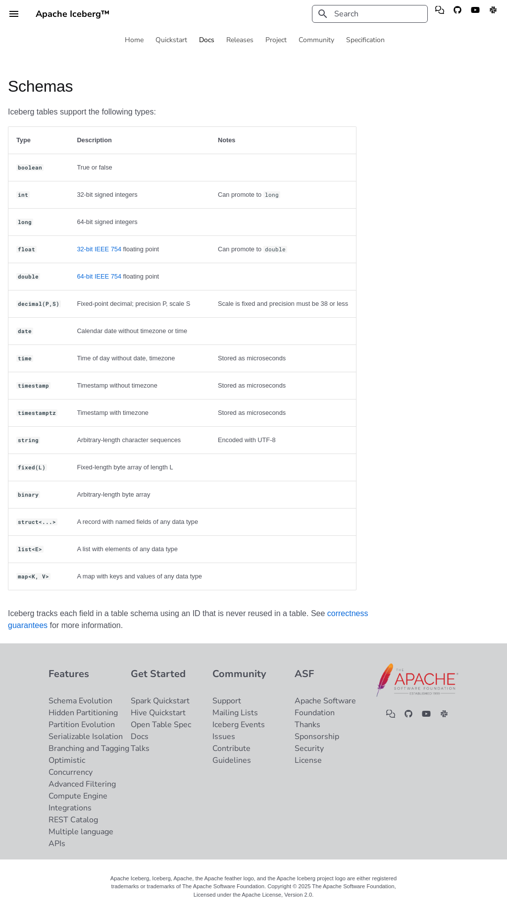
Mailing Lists (235, 712)
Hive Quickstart (158, 712)
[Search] (370, 14)
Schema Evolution (80, 700)
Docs (206, 40)
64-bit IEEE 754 (99, 276)
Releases (240, 40)
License (308, 760)
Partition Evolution (82, 724)
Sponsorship (317, 736)
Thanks (307, 724)
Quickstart (171, 40)
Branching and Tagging (89, 748)
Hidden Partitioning (83, 712)
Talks (140, 748)
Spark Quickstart (160, 700)
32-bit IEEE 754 (99, 249)
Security (309, 748)
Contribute (231, 748)
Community (316, 40)
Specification (365, 40)
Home (134, 40)
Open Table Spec (161, 724)
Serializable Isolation (86, 736)
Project (276, 40)
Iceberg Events (238, 724)
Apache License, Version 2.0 (277, 895)
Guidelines (231, 760)
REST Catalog (73, 819)
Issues (223, 736)
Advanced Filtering (82, 784)
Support (226, 700)
